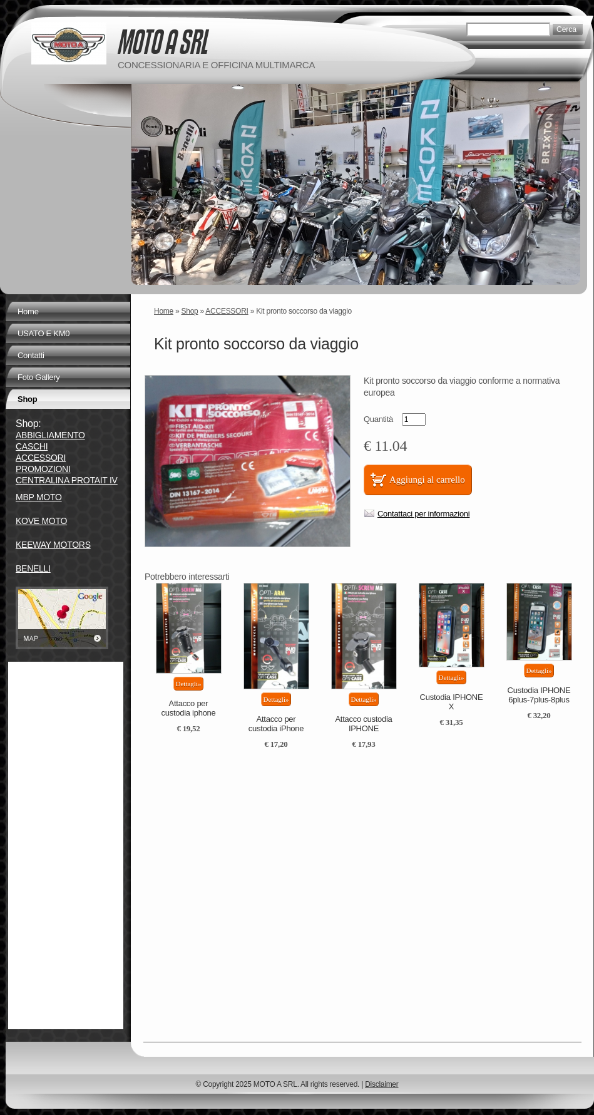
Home (163, 311)
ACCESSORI (226, 311)
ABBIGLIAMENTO (50, 435)
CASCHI (32, 446)
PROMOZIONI (43, 469)
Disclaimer (381, 1084)
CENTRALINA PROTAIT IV (67, 480)
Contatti (31, 355)
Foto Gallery (39, 377)
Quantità (378, 419)
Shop (190, 311)
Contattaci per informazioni (423, 513)
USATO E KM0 (43, 333)
